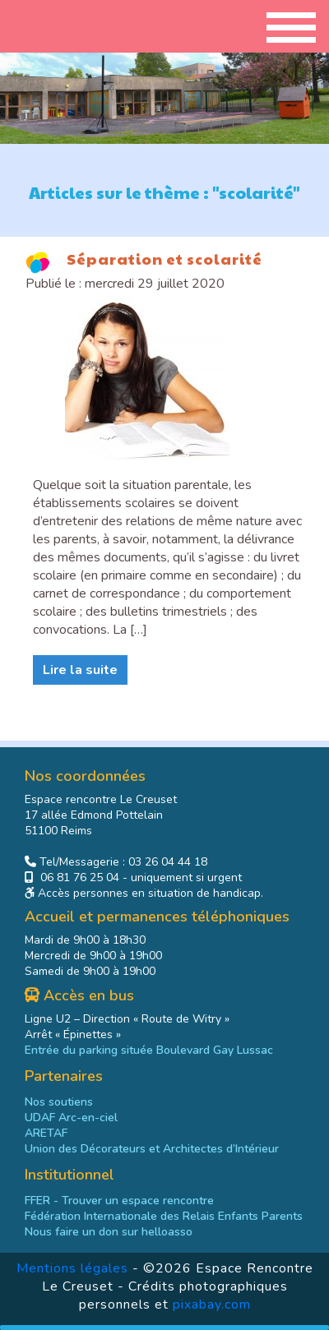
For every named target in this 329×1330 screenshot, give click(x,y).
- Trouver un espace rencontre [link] (119, 1200)
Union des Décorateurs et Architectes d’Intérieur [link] (152, 1149)
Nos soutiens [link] (59, 1102)
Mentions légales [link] (72, 1268)
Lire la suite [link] (80, 670)
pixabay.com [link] (212, 1304)
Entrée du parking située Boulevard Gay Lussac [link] (149, 1050)
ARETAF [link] (46, 1133)
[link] (164, 1216)
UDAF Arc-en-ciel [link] (71, 1117)
